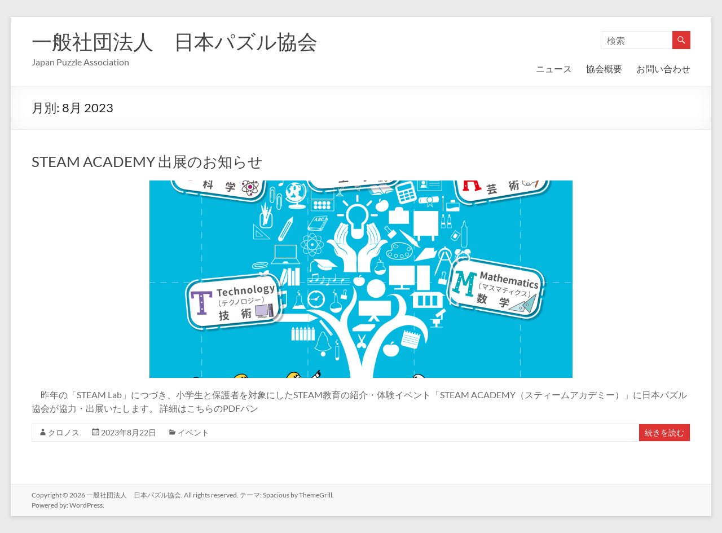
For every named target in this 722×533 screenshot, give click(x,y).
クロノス (64, 432)
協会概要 (604, 68)
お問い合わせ (663, 68)
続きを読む (664, 432)
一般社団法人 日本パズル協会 (175, 41)
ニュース (554, 68)
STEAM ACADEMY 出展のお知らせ (147, 161)
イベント (193, 432)
